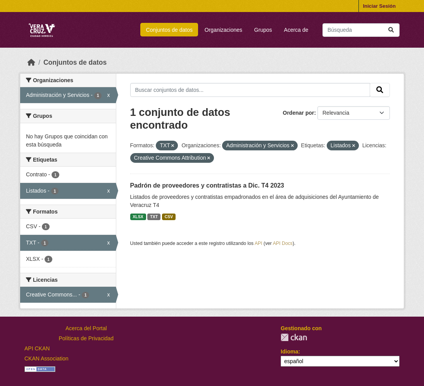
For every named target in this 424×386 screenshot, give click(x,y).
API (258, 243)
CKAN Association (46, 358)
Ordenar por (298, 113)
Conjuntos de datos (169, 30)
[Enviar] (391, 30)
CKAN (294, 337)
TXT (154, 216)
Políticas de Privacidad (86, 338)
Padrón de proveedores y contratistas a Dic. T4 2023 (207, 185)
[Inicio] (31, 62)
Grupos (263, 30)
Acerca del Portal (86, 328)
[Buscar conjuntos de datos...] (361, 30)
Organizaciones (223, 30)
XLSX (138, 216)
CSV (169, 216)
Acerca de (296, 30)
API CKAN (37, 348)
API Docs (283, 243)
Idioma (289, 351)
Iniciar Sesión (379, 6)
